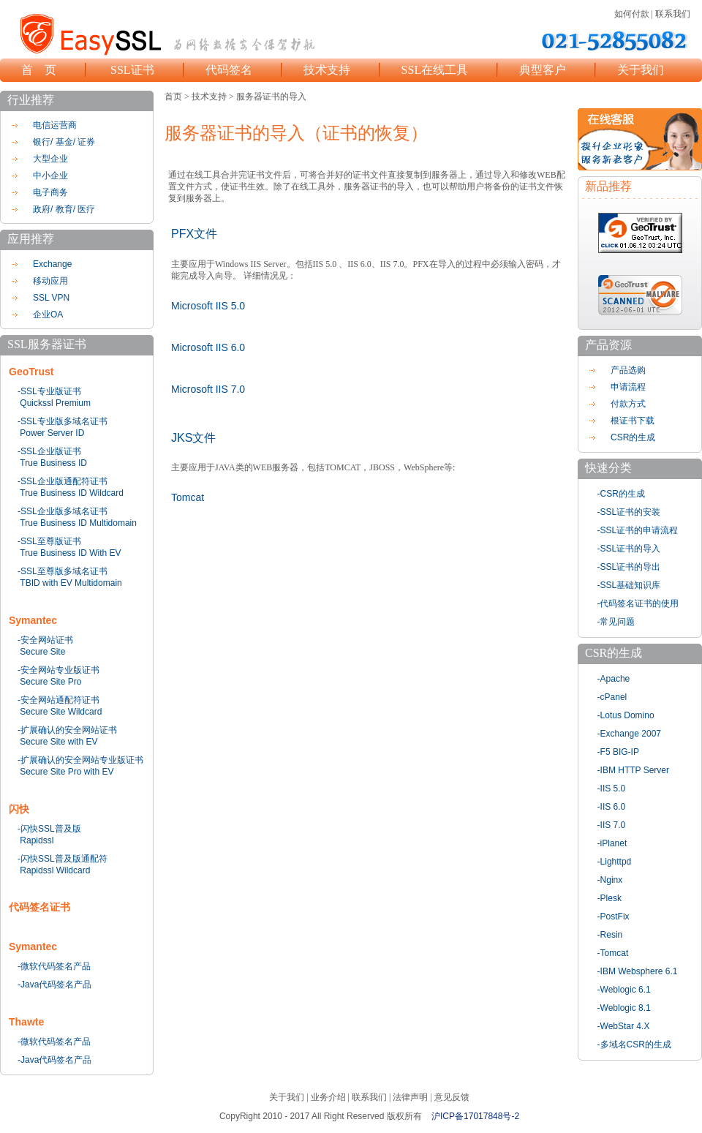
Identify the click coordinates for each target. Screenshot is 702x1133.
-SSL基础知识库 (629, 585)
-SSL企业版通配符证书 (62, 481)
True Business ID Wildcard (72, 493)
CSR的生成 (633, 437)
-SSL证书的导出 (629, 567)
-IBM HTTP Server (633, 770)
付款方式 (628, 404)
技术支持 (326, 70)
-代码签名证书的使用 (638, 603)
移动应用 (50, 281)
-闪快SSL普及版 (49, 829)
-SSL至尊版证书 (49, 541)
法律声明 (410, 1097)
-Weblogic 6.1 (624, 990)
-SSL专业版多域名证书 (62, 421)
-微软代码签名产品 (54, 966)
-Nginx (610, 880)
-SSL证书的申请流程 (638, 530)
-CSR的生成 (621, 494)
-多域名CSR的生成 (634, 1044)
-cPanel (612, 697)
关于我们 (640, 70)
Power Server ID (52, 433)
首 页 (38, 70)
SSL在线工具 (435, 70)
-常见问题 (616, 622)
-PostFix (613, 916)
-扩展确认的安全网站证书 (67, 730)
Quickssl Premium (55, 403)
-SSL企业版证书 (49, 451)
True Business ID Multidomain (78, 523)
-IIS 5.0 (611, 788)
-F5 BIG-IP (618, 752)
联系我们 (672, 14)
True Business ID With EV (70, 553)
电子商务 (50, 192)
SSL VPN (51, 298)
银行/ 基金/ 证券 (64, 142)
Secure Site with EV (58, 742)
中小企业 (50, 175)
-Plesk (609, 898)
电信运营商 (55, 125)
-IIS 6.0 (611, 807)
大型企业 (50, 159)
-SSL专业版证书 (49, 391)
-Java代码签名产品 (54, 984)
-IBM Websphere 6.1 (637, 971)
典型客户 (542, 70)
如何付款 (631, 14)
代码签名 (228, 70)
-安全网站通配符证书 (58, 700)
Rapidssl (36, 840)
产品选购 (628, 370)
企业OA (48, 314)
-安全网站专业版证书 (58, 670)
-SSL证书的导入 (629, 548)
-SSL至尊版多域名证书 (62, 571)
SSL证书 (132, 70)
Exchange (52, 264)
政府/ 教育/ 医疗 (64, 209)
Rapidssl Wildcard (55, 870)
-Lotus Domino (625, 715)
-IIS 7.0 (611, 825)
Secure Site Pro (50, 682)
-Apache (613, 679)
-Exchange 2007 (629, 734)
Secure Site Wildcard (61, 712)
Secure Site (42, 652)
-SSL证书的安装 (629, 512)
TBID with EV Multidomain (70, 583)
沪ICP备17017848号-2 (475, 1116)
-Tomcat (613, 953)
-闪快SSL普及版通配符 (62, 859)
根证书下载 (632, 420)
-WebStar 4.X (623, 1026)
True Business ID (53, 463)
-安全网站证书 (45, 640)
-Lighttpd (614, 862)
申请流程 (628, 387)
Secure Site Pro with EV (66, 772)
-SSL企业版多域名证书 (62, 511)
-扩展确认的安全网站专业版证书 (80, 760)
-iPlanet (612, 843)
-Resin (610, 935)
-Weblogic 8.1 (624, 1008)
